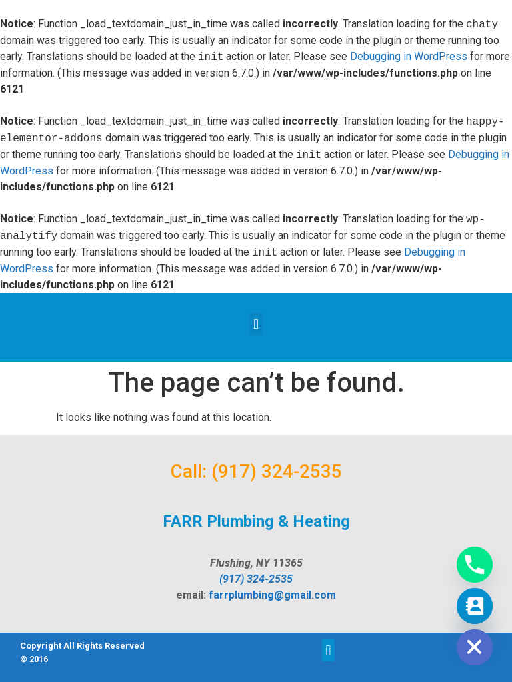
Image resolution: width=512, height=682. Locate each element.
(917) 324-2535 (276, 471)
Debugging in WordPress (408, 57)
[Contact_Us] (475, 606)
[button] (255, 324)
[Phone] (475, 565)
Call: (189, 471)
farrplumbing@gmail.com (272, 595)
